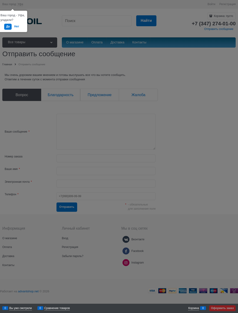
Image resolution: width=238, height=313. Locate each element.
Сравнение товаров (57, 308)
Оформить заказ (222, 308)
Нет (16, 26)
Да (8, 26)
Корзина (193, 308)
